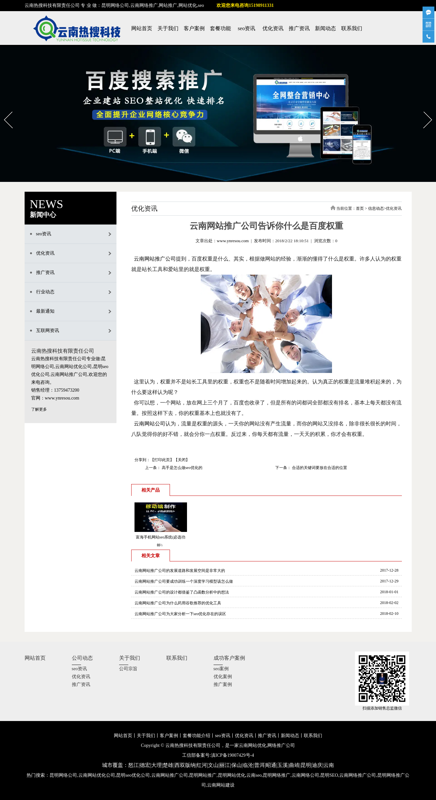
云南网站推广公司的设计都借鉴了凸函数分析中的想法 (182, 592)
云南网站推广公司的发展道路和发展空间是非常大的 (180, 570)
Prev (4, 109)
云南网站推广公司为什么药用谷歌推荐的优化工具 (178, 603)
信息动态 (376, 208)
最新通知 (45, 311)
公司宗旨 (128, 668)
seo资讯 (246, 28)
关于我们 (167, 28)
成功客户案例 (229, 658)
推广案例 (223, 684)
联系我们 (351, 28)
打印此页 (162, 460)
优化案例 (223, 676)
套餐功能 (220, 28)
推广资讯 (299, 28)
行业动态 (45, 291)
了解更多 (39, 409)
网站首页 (141, 28)
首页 (360, 208)
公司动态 (82, 658)
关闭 (182, 460)
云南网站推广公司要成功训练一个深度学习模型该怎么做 (184, 581)
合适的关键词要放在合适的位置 (319, 467)
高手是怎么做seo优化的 (181, 467)
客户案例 (194, 28)
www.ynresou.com (233, 240)
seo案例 (221, 668)
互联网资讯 (47, 330)
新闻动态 (325, 28)
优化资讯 (272, 28)
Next (424, 109)
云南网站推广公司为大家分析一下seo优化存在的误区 (180, 614)
